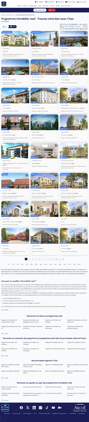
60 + (60, 264)
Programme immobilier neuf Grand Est (11, 327)
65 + (65, 264)
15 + (18, 264)
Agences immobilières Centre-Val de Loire (77, 365)
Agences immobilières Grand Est (10, 371)
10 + (13, 264)
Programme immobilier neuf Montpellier (31, 349)
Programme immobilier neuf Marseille (9, 349)
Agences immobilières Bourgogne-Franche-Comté (32, 365)
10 (56, 259)
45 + (46, 264)
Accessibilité (82, 413)
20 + (22, 264)
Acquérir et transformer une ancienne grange (9, 388)
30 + (32, 264)
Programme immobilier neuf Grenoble (31, 343)
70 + (70, 264)
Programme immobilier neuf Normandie (53, 327)
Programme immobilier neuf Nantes (55, 348)
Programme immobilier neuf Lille (54, 342)
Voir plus (4, 310)
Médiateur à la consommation (59, 413)
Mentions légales (27, 413)
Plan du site (7, 413)
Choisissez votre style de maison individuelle (10, 394)
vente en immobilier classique (29, 291)
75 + (74, 264)
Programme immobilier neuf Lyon (76, 342)
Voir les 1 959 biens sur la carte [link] (73, 26)
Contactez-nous (16, 413)
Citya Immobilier (66, 6)
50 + (50, 264)
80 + (79, 264)
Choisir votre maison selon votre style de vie (76, 388)
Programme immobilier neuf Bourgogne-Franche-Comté (31, 321)
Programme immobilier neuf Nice (76, 348)
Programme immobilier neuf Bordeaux (9, 343)
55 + (55, 264)
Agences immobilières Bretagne (54, 364)
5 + (9, 264)
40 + (41, 264)
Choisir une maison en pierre (53, 387)
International (73, 413)
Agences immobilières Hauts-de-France (32, 372)
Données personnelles (44, 413)
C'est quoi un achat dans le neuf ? (32, 387)
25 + (27, 264)
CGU (35, 413)
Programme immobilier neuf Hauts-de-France (33, 327)
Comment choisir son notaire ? (53, 393)
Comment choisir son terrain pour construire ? (76, 394)
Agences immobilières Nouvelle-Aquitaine (76, 372)
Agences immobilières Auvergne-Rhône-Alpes (10, 365)
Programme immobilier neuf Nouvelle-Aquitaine (75, 327)
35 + (36, 264)
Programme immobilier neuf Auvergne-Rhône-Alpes (9, 321)
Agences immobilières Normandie (54, 371)
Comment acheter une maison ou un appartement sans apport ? (33, 394)
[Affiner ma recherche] (39, 10)
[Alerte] (52, 10)
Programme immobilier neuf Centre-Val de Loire (77, 321)
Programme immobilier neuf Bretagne (53, 321)
